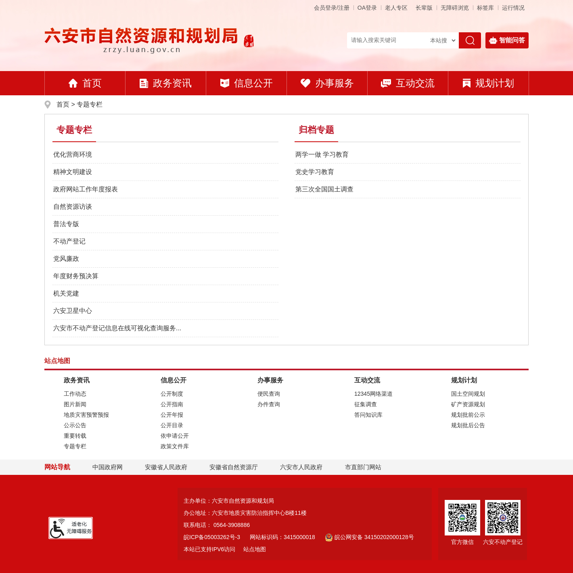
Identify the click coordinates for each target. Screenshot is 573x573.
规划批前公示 (468, 414)
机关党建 (66, 293)
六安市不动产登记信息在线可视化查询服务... (117, 328)
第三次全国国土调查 (324, 189)
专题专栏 (89, 104)
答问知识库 (368, 414)
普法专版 (66, 223)
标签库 (485, 7)
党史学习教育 (314, 171)
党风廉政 (66, 258)
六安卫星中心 (72, 310)
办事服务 (327, 83)
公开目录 (172, 425)
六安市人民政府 (301, 467)
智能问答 (507, 40)
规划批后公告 (468, 425)
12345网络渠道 (373, 393)
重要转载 (75, 435)
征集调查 (365, 404)
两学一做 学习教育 (322, 154)
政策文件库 (175, 446)
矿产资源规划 (468, 404)
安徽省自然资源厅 (233, 467)
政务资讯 (166, 83)
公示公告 (75, 425)
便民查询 (268, 393)
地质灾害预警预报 (86, 414)
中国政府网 (107, 467)
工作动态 (75, 393)
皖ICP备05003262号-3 (212, 537)
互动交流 (408, 83)
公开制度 (172, 393)
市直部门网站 (367, 467)
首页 (85, 83)
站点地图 (254, 549)
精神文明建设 (72, 171)
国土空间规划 (468, 393)
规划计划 (488, 83)
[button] (424, 7)
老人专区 (396, 7)
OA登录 (367, 7)
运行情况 (513, 7)
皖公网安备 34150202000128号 (369, 537)
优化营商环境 (72, 154)
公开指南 (172, 404)
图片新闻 (75, 404)
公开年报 (172, 414)
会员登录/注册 (331, 7)
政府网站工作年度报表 (85, 189)
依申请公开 (175, 435)
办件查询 (268, 404)
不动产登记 (69, 241)
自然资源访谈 (72, 206)
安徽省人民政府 (166, 467)
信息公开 (246, 83)
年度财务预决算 (75, 276)
